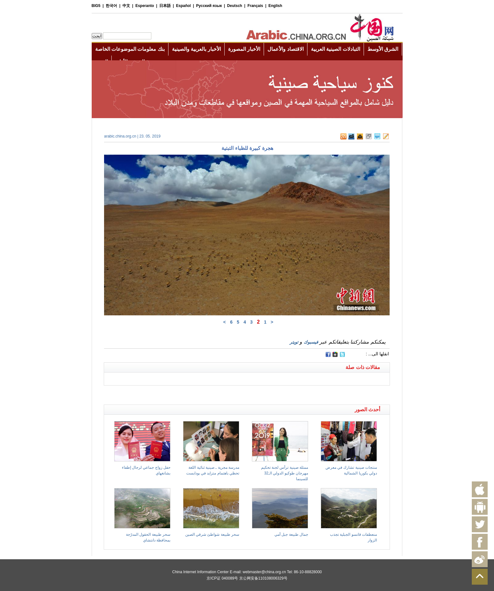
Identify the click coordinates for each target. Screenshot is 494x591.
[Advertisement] (175, 393)
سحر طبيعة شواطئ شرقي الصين (212, 534)
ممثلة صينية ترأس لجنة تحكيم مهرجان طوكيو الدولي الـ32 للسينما (284, 473)
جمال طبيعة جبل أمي (291, 534)
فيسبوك (311, 342)
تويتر (294, 342)
